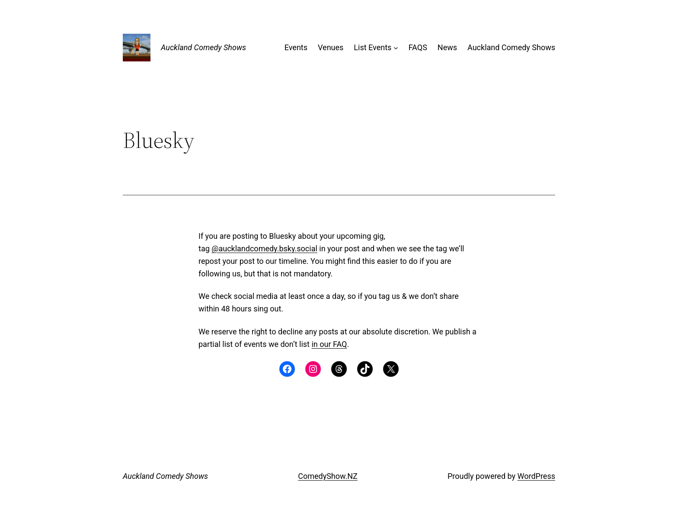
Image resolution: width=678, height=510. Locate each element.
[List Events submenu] (395, 47)
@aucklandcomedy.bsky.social (264, 248)
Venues (330, 47)
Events (296, 47)
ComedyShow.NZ (328, 476)
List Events (372, 47)
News (447, 47)
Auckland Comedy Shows (203, 47)
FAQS (418, 47)
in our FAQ (329, 344)
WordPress (536, 476)
